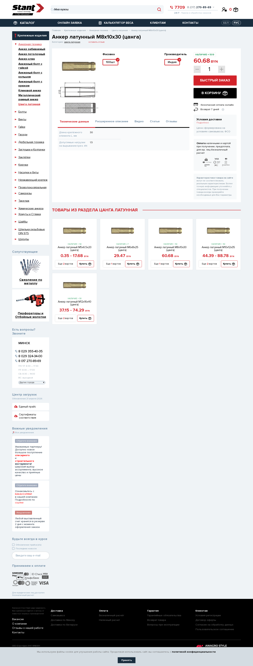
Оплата (103, 610)
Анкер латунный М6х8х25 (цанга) (122, 249)
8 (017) (199, 7)
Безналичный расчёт (111, 615)
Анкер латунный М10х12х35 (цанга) (218, 249)
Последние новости (26, 548)
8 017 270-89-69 (29, 361)
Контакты (17, 632)
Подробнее (203, 122)
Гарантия (153, 610)
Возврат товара (156, 620)
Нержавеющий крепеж (33, 180)
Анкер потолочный (31, 54)
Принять (126, 660)
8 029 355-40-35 (30, 351)
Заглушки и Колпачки (31, 149)
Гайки (21, 127)
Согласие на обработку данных (214, 624)
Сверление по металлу (30, 281)
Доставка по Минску (63, 620)
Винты (22, 119)
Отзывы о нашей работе (25, 628)
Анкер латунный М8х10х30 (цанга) (170, 249)
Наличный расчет (109, 620)
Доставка (57, 610)
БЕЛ (226, 23)
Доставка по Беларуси (64, 624)
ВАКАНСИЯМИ (23, 494)
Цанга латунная (29, 104)
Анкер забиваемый (31, 49)
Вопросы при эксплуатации (163, 624)
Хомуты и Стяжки (29, 214)
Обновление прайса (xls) (28, 545)
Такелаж (23, 201)
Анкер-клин (26, 59)
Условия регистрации (208, 615)
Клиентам (201, 610)
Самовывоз (58, 615)
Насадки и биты (28, 172)
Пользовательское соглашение (214, 629)
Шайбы (23, 221)
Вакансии (17, 619)
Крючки (23, 165)
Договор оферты (205, 620)
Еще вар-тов (65, 264)
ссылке (19, 502)
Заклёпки (24, 157)
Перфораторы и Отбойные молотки (30, 315)
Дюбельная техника (31, 142)
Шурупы (23, 239)
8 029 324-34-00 (30, 356)
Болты (22, 112)
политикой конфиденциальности (194, 651)
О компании (18, 623)
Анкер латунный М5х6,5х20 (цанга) (74, 249)
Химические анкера (30, 208)
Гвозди (22, 134)
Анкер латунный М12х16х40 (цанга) (74, 303)
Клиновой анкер (29, 90)
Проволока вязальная (32, 187)
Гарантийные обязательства (164, 615)
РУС (236, 23)
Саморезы (25, 193)
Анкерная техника (30, 44)
